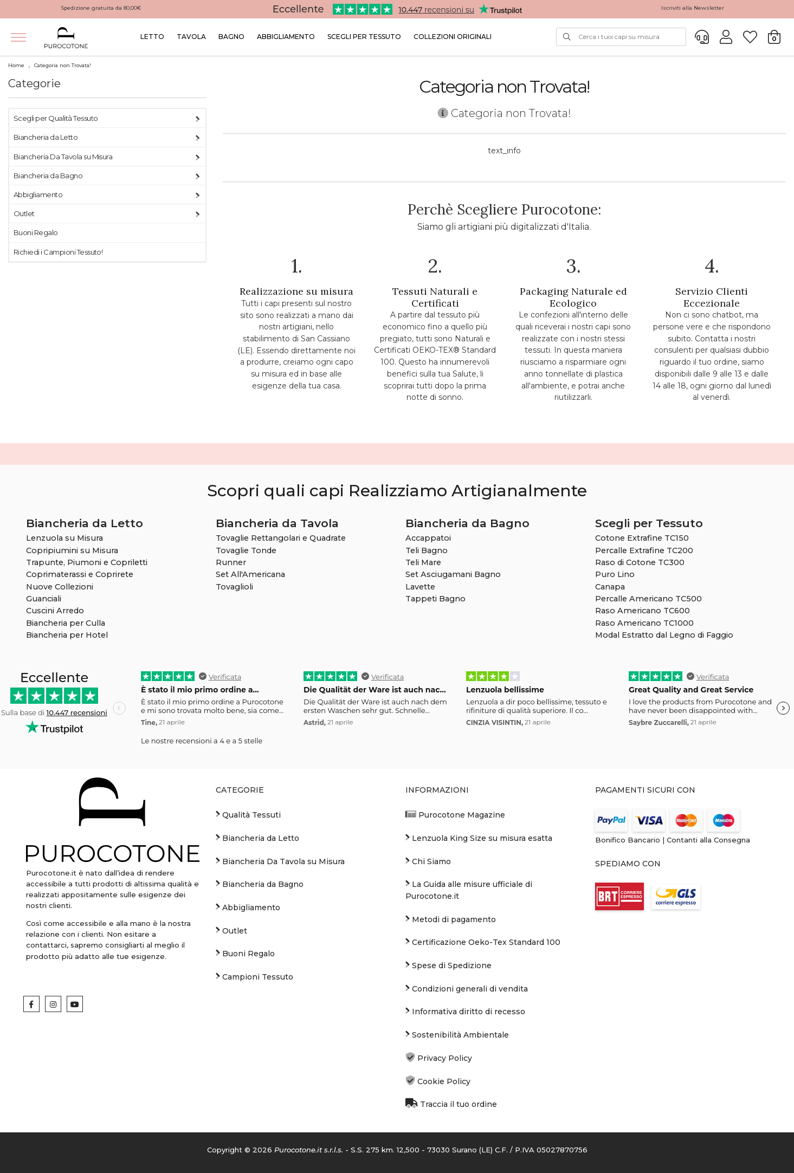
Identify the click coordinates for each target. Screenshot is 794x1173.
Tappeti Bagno (435, 599)
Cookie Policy (437, 1080)
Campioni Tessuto (254, 976)
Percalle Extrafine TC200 (644, 550)
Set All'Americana (250, 574)
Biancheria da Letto (46, 137)
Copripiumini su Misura (72, 550)
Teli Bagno (426, 550)
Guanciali (43, 599)
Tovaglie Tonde (246, 550)
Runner (231, 562)
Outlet (24, 213)
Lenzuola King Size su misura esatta (478, 837)
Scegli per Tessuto (364, 37)
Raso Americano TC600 (642, 610)
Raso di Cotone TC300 (640, 562)
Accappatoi (428, 538)
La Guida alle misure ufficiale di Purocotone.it (468, 889)
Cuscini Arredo (55, 610)
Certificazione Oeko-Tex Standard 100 (482, 941)
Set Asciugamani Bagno (453, 574)
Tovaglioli (234, 587)
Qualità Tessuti (248, 814)
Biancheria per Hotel (67, 635)
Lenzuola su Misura (64, 538)
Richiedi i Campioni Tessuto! (58, 252)
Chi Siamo (428, 861)
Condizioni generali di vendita (466, 988)
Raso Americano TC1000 (644, 623)
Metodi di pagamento (450, 918)
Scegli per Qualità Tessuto (56, 118)
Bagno (231, 37)
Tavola (191, 37)
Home (16, 65)
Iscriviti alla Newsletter (692, 8)
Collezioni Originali (453, 37)
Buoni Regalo (36, 232)
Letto (152, 37)
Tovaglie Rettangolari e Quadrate (281, 538)
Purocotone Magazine (455, 814)
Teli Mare (423, 562)
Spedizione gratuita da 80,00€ (101, 8)
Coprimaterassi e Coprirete (79, 574)
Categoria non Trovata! (62, 65)
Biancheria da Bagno (48, 175)
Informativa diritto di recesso (465, 1011)
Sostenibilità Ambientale (457, 1034)
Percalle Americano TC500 (648, 599)
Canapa (610, 587)
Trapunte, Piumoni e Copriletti (86, 562)
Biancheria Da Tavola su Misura (63, 156)
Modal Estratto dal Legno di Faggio (664, 635)
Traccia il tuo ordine (451, 1103)
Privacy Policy (438, 1057)
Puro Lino (615, 574)
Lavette (420, 587)
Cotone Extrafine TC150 (642, 538)
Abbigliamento (286, 37)
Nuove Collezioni (59, 587)
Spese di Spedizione (448, 965)
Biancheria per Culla (65, 623)
